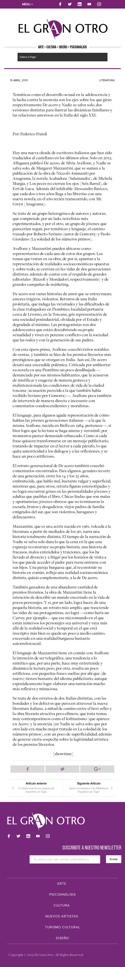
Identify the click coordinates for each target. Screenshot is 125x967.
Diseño (62, 938)
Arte (61, 884)
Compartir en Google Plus (97, 769)
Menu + (27, 4)
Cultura (62, 905)
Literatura (107, 80)
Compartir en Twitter (62, 769)
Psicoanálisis (62, 894)
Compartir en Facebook (27, 769)
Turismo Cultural (62, 927)
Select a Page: (28, 57)
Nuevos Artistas (61, 916)
